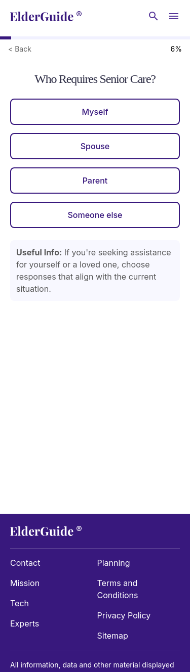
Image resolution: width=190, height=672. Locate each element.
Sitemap (112, 636)
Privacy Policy (124, 615)
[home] (46, 16)
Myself (95, 112)
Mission (25, 583)
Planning (113, 563)
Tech (19, 603)
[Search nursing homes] (153, 16)
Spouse (95, 146)
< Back (19, 48)
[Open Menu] (174, 16)
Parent (95, 180)
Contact (25, 563)
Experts (24, 623)
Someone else (94, 215)
